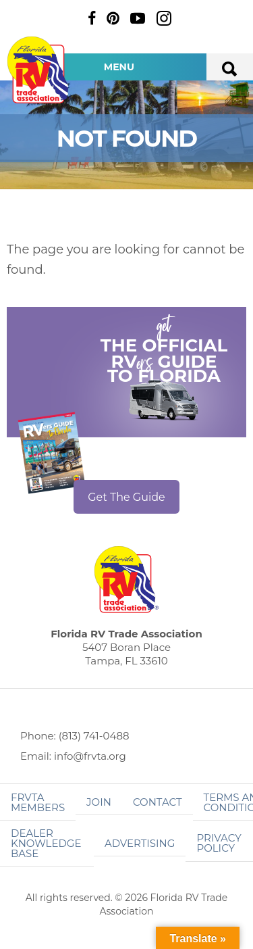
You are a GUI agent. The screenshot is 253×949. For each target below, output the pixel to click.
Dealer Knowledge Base (46, 843)
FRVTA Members (38, 802)
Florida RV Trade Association (39, 69)
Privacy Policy (218, 842)
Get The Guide (126, 497)
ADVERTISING (140, 843)
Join (98, 802)
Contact (157, 802)
